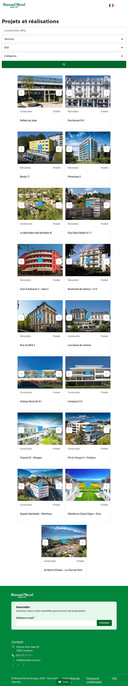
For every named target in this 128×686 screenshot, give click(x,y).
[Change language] (112, 5)
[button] (64, 39)
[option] (40, 91)
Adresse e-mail (24, 617)
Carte (63, 681)
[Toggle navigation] (123, 5)
